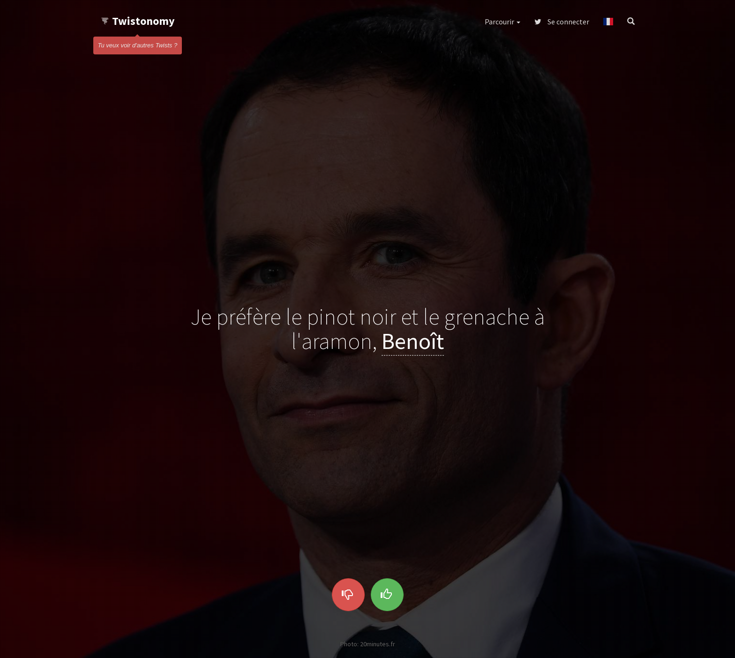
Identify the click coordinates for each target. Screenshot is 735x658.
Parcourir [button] (502, 21)
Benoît (413, 341)
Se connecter (561, 21)
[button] (608, 21)
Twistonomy (137, 21)
